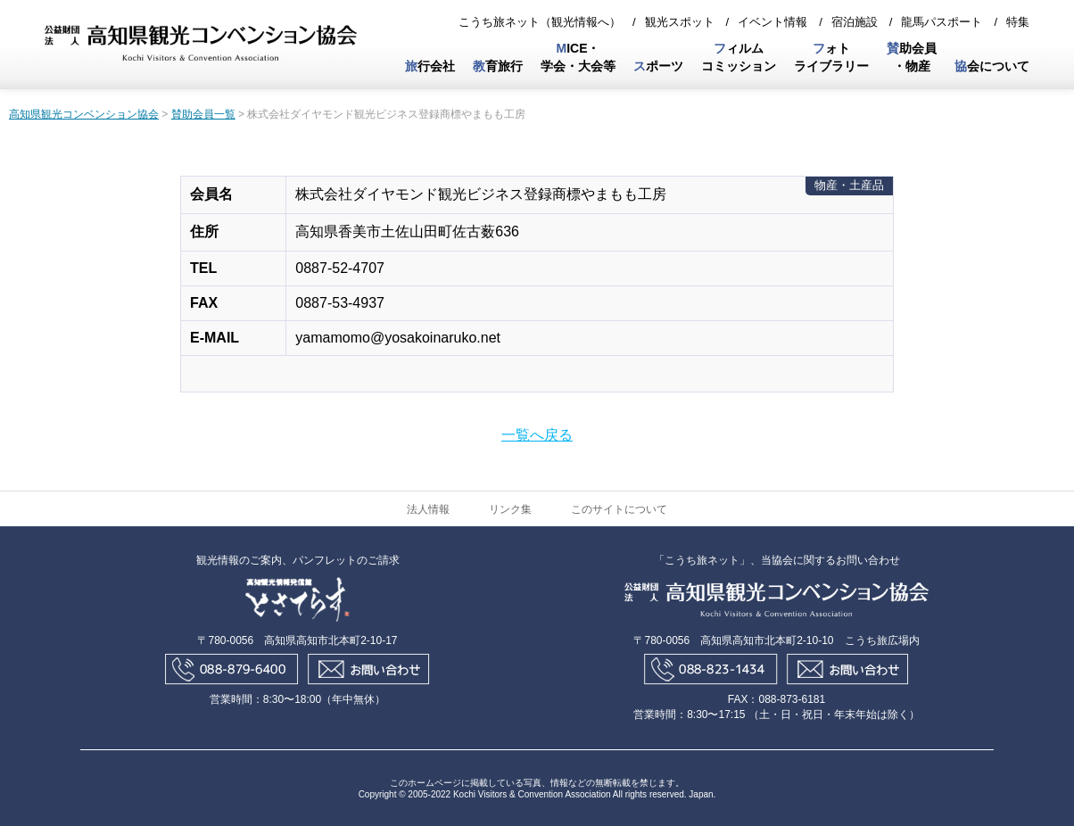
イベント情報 (772, 22)
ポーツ (658, 66)
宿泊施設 (854, 22)
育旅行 (498, 66)
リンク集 (510, 509)
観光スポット (680, 22)
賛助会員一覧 (203, 114)
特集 (1017, 22)
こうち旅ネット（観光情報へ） (540, 22)
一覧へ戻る (537, 434)
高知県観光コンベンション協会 (84, 114)
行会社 (430, 66)
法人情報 (428, 509)
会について (991, 66)
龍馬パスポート (941, 22)
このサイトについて (619, 509)
